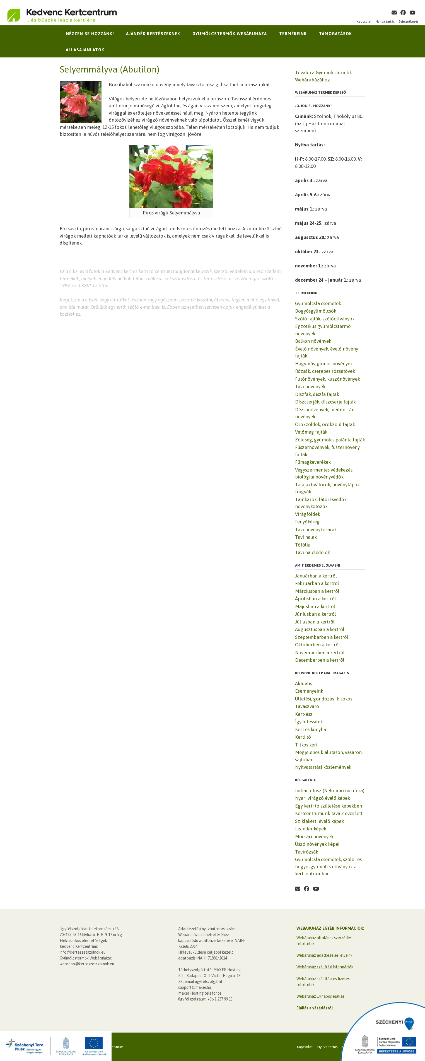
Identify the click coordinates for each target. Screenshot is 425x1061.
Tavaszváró (307, 706)
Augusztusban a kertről (319, 629)
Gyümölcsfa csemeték (318, 303)
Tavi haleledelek (312, 552)
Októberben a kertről (317, 644)
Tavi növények (310, 386)
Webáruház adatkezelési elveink (324, 955)
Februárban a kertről (317, 583)
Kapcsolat (364, 21)
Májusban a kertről (315, 606)
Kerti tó (303, 737)
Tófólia (302, 545)
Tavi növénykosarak (316, 529)
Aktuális (303, 683)
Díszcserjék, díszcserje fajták (325, 402)
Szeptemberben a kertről (321, 637)
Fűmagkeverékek (313, 462)
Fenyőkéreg (307, 522)
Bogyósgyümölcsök (315, 311)
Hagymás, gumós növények (324, 363)
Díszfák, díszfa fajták (317, 394)
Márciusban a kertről (317, 591)
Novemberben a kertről (320, 652)
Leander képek (310, 829)
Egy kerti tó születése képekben (328, 806)
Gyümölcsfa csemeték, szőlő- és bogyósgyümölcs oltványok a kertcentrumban (328, 866)
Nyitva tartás (385, 21)
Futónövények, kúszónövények (327, 379)
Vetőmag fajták (311, 432)
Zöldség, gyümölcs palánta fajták (330, 440)
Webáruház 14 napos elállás (320, 996)
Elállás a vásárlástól (314, 1008)
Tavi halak (306, 537)
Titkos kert (306, 745)
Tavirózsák (306, 852)
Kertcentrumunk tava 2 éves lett (329, 813)
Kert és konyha (310, 729)
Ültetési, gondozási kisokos (323, 699)
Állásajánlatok (85, 49)
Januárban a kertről (316, 576)
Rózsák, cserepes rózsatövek (325, 371)
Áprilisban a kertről (315, 598)
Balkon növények (313, 341)
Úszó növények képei (317, 844)
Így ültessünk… (310, 721)
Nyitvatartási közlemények (323, 767)
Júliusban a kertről (315, 622)
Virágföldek (307, 514)
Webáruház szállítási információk (324, 967)
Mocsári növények (314, 836)
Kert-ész (304, 714)
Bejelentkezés (408, 21)
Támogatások (335, 33)
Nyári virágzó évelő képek (322, 798)
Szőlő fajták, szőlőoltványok (325, 319)
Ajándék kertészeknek (153, 33)
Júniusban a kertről (315, 614)
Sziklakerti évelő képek (319, 821)
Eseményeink (309, 691)
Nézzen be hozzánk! (90, 33)
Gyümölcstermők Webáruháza (229, 33)
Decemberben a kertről (319, 660)
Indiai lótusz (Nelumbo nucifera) (329, 790)
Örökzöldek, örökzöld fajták (325, 424)
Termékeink (293, 33)
